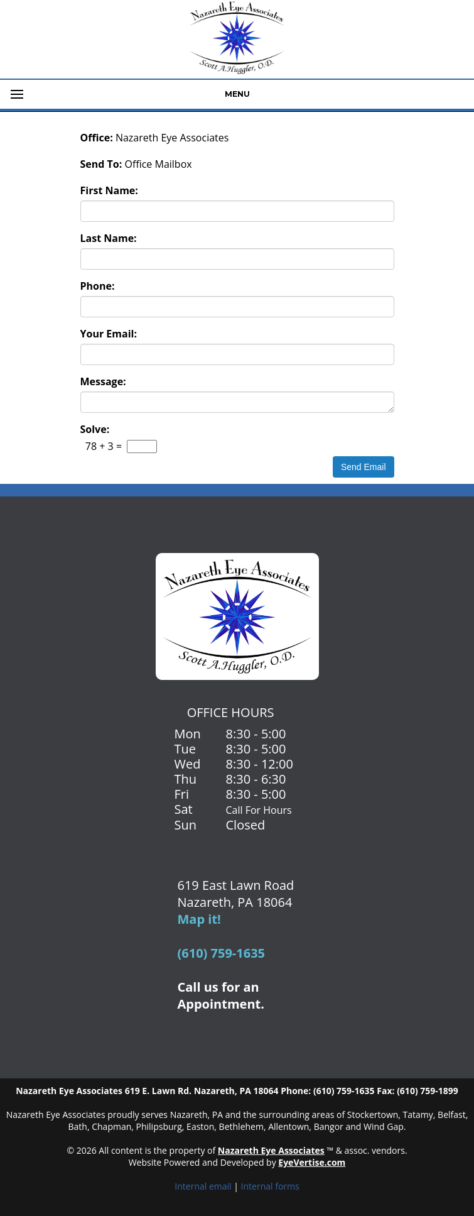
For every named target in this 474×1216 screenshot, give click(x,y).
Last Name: (108, 238)
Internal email (203, 1186)
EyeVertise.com (311, 1162)
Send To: (101, 164)
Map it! (199, 919)
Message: (103, 381)
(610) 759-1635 (222, 953)
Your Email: (108, 334)
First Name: (109, 190)
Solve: (95, 429)
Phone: (97, 286)
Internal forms (270, 1186)
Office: (96, 138)
